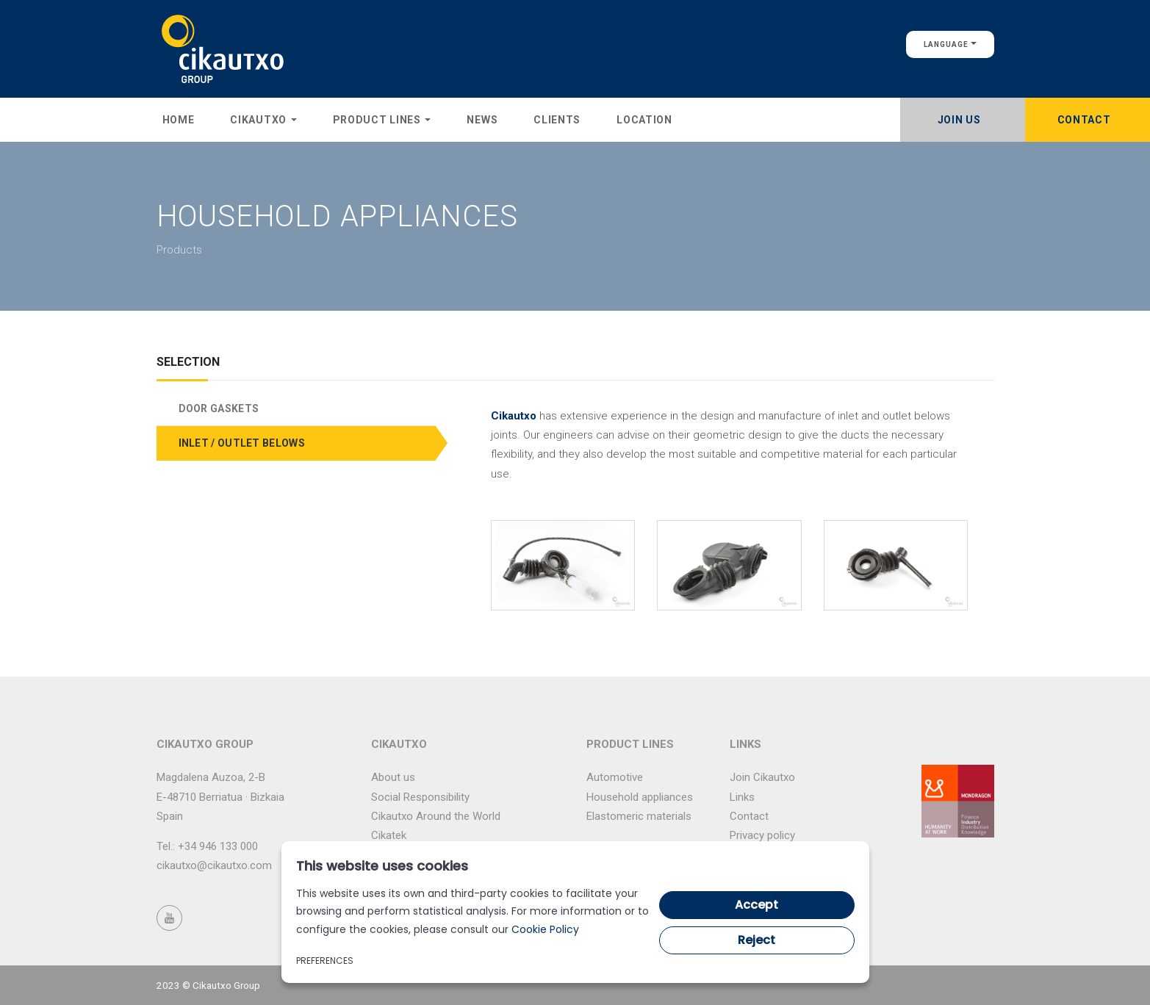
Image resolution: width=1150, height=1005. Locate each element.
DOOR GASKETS (219, 408)
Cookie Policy (545, 929)
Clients (557, 120)
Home (178, 120)
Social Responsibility (420, 797)
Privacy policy (762, 835)
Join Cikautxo (762, 777)
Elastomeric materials (638, 816)
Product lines (382, 120)
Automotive (614, 777)
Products (179, 249)
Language (950, 44)
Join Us (959, 120)
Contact (1084, 120)
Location (644, 120)
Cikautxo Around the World (435, 816)
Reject (756, 940)
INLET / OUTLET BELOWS (242, 443)
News (482, 120)
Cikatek (388, 835)
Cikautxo (263, 120)
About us (393, 777)
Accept (756, 904)
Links (742, 797)
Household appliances (639, 797)
